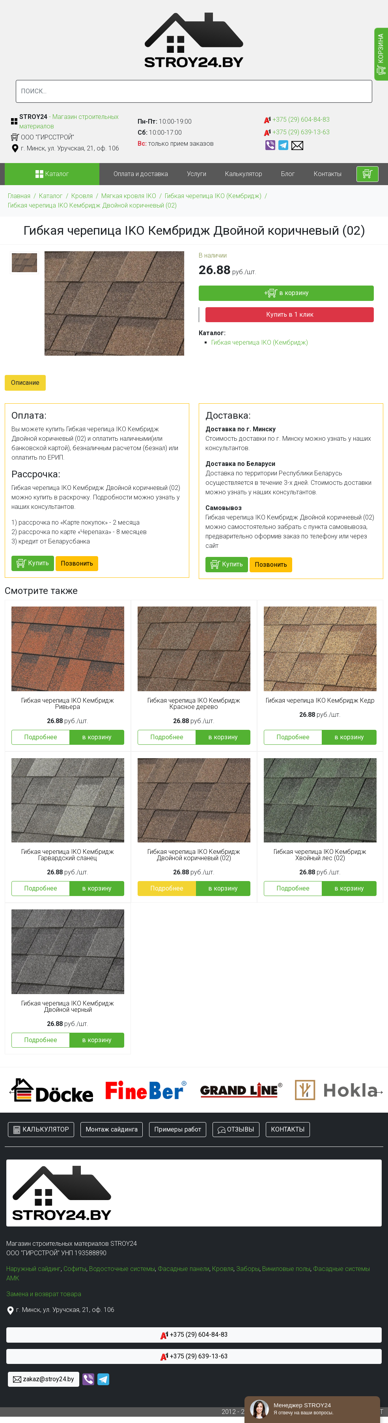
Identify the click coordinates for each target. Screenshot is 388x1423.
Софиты (74, 1269)
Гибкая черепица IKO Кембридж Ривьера (67, 704)
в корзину (97, 737)
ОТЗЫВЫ (236, 1130)
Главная (19, 196)
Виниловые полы (286, 1269)
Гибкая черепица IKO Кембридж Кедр (320, 701)
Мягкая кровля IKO (128, 196)
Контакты (327, 174)
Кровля (82, 196)
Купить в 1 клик (289, 314)
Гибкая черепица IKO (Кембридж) (213, 196)
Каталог (51, 196)
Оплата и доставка (141, 174)
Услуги (196, 174)
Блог (288, 174)
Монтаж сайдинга (112, 1129)
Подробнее (40, 737)
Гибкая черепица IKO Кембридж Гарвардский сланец (67, 855)
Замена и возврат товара (43, 1294)
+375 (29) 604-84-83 (297, 120)
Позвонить (77, 563)
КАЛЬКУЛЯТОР (41, 1130)
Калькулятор (243, 174)
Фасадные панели (183, 1269)
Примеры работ (177, 1129)
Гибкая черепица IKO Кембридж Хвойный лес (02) (320, 855)
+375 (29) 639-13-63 (297, 132)
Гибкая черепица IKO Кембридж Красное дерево (193, 704)
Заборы (247, 1269)
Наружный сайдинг (33, 1269)
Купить (33, 563)
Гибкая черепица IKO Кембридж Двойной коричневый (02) (92, 205)
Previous (11, 1090)
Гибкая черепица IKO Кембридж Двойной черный (67, 1006)
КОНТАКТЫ (288, 1129)
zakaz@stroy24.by (43, 1379)
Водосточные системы (122, 1269)
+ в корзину (286, 293)
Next (377, 1090)
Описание (25, 382)
